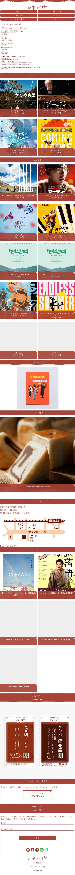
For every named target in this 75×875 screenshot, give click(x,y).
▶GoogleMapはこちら (9, 546)
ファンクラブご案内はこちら (37, 794)
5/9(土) (3, 67)
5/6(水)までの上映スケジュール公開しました (14, 28)
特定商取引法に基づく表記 (37, 866)
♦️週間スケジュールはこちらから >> (11, 61)
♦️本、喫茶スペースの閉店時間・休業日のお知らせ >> (16, 62)
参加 (37, 838)
